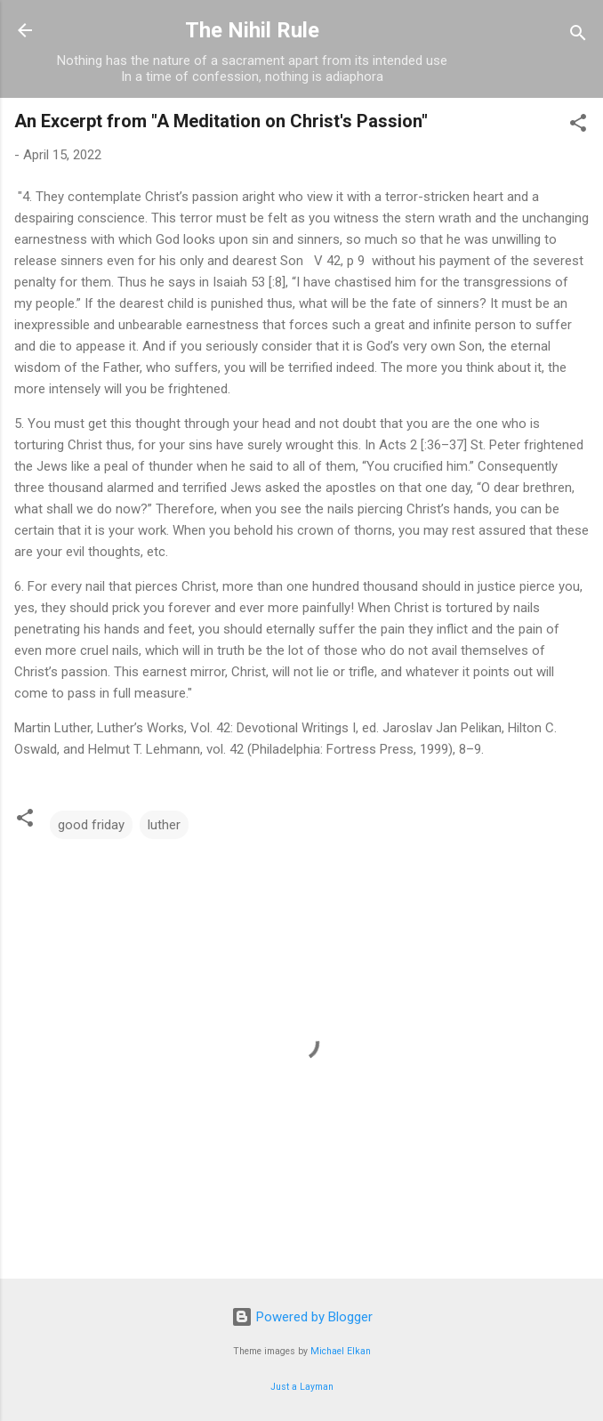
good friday (91, 825)
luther (164, 825)
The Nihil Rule (252, 30)
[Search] (578, 36)
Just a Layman (302, 1387)
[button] (578, 126)
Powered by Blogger (302, 1317)
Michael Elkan (340, 1351)
